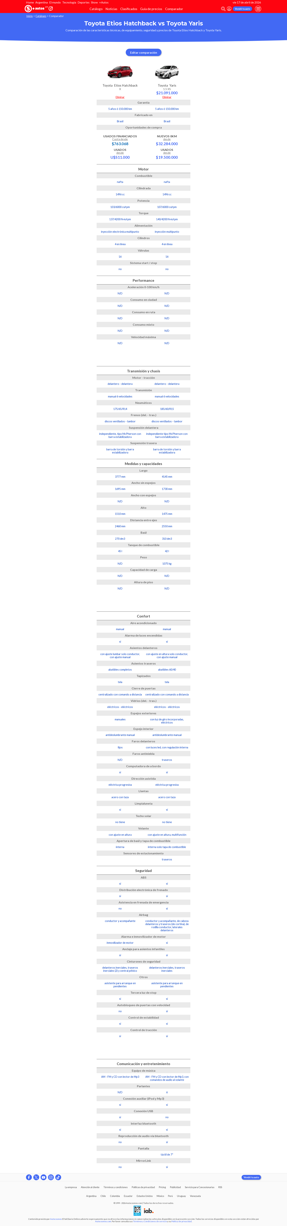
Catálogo (96, 9)
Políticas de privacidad (143, 1187)
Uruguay (181, 1196)
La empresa (71, 1187)
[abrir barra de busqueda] (223, 9)
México (160, 1196)
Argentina (41, 2)
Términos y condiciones (115, 1187)
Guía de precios (151, 9)
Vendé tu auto (242, 8)
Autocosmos (56, 1219)
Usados (120, 153)
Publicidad (175, 1187)
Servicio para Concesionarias (199, 1187)
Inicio (29, 16)
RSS (220, 1187)
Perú (170, 1196)
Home (30, 2)
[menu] (258, 9)
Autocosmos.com (103, 1221)
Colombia (115, 1196)
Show (94, 2)
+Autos (104, 2)
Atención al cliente (90, 1187)
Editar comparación (143, 52)
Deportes (84, 2)
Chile (103, 1196)
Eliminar (120, 97)
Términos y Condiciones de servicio (150, 1221)
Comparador (174, 9)
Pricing (162, 1187)
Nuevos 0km (167, 140)
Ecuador (128, 1196)
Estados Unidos (145, 1196)
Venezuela (195, 1196)
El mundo (55, 2)
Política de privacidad (182, 1221)
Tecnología (69, 2)
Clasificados (128, 9)
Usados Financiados (120, 140)
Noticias (111, 9)
